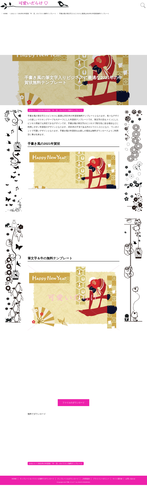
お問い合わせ (130, 479)
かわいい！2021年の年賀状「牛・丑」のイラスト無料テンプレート (33, 13)
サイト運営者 (117, 479)
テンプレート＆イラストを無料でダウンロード (37, 479)
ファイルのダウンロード (73, 402)
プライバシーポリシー (101, 479)
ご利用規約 (86, 479)
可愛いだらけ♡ (70, 482)
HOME (5, 13)
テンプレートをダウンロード (68, 479)
